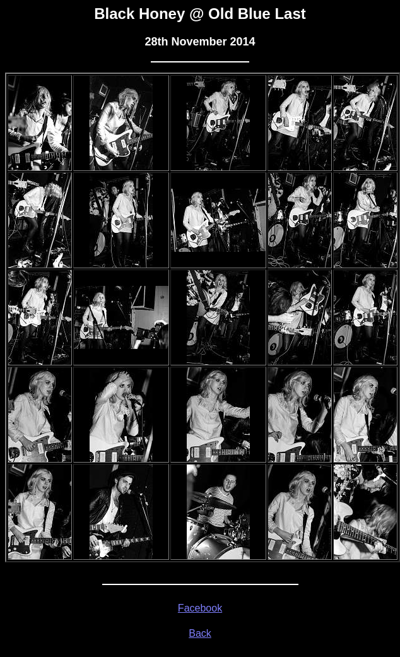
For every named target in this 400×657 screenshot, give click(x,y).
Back (200, 633)
